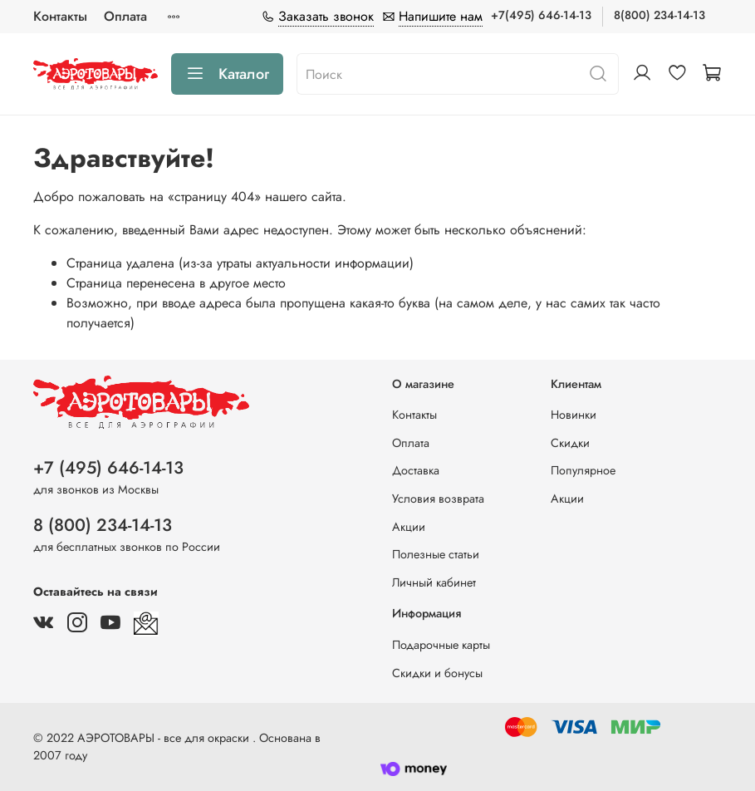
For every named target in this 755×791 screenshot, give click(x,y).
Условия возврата (438, 498)
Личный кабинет (434, 582)
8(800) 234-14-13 (659, 15)
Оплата (125, 16)
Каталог (227, 74)
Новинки (573, 414)
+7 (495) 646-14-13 (108, 467)
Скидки (570, 443)
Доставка (415, 470)
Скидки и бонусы (437, 673)
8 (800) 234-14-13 (102, 525)
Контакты (60, 16)
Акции (408, 526)
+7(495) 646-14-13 (541, 15)
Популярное (583, 470)
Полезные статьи (435, 554)
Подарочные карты (441, 644)
